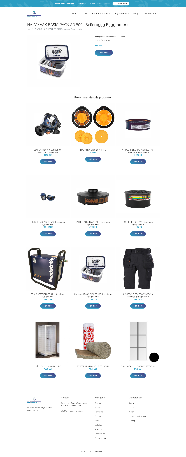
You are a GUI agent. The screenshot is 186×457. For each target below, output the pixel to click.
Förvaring (99, 413)
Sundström (121, 38)
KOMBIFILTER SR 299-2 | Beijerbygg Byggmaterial (138, 224)
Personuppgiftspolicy (137, 418)
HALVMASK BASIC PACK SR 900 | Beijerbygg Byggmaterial (93, 297)
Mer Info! (104, 54)
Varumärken (150, 14)
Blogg (136, 14)
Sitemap (132, 422)
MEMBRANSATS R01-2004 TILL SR (93, 151)
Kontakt (132, 409)
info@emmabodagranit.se (72, 412)
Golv (85, 14)
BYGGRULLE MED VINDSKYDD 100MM (93, 368)
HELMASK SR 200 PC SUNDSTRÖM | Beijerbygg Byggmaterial (48, 152)
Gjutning (98, 418)
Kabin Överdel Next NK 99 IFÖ (48, 368)
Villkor (131, 413)
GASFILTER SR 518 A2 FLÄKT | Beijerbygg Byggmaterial (93, 224)
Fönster (98, 409)
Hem (29, 31)
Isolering (74, 14)
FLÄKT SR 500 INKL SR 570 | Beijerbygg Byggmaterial (48, 224)
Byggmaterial (122, 14)
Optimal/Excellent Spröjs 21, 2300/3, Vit (138, 368)
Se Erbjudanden (121, 4)
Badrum (98, 405)
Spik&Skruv (99, 431)
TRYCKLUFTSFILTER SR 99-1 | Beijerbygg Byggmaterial (48, 297)
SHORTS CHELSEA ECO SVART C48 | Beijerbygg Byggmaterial (138, 297)
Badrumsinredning (101, 14)
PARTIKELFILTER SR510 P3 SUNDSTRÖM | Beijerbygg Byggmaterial (138, 152)
